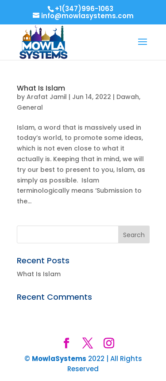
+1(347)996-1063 (84, 8)
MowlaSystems (59, 358)
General (30, 107)
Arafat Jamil (47, 96)
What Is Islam (41, 88)
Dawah (127, 96)
